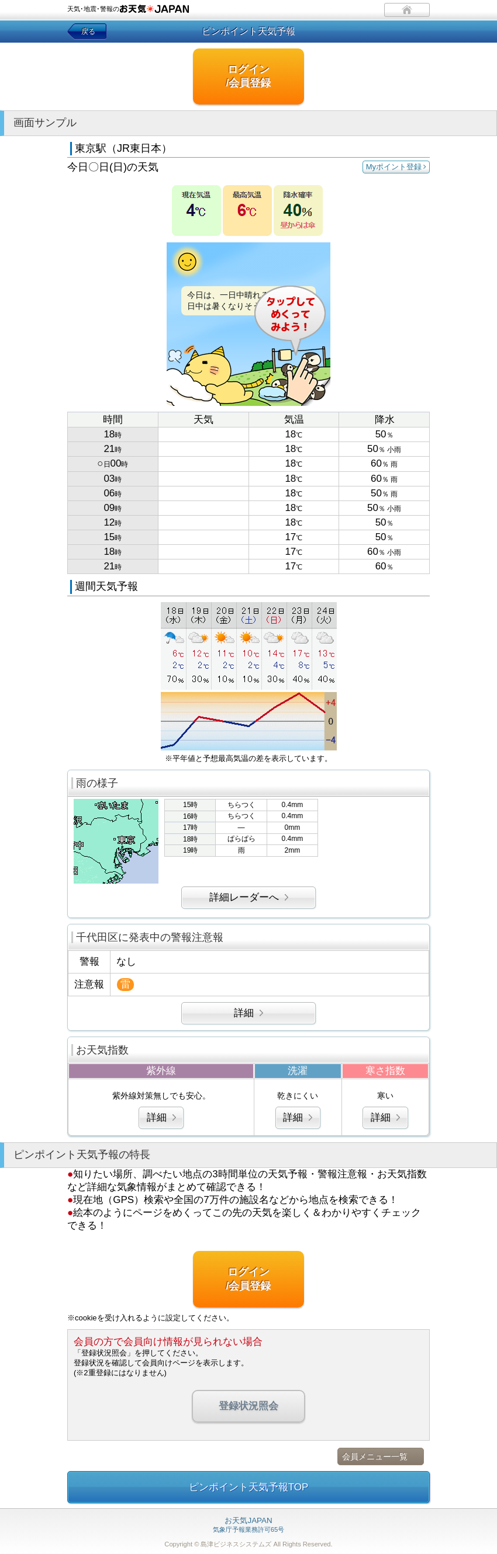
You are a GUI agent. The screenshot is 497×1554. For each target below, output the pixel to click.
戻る (88, 31)
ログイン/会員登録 (248, 76)
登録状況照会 (248, 1406)
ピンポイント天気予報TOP (249, 1487)
